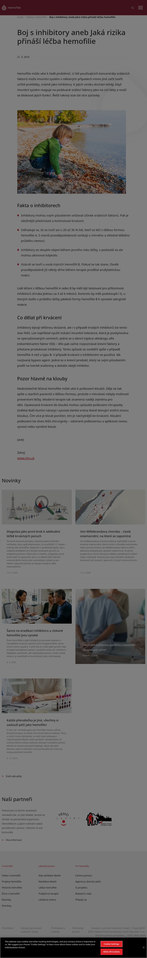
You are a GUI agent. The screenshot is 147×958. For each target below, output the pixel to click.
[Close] (143, 947)
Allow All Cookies (111, 951)
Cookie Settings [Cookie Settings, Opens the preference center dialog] (111, 944)
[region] (73, 947)
